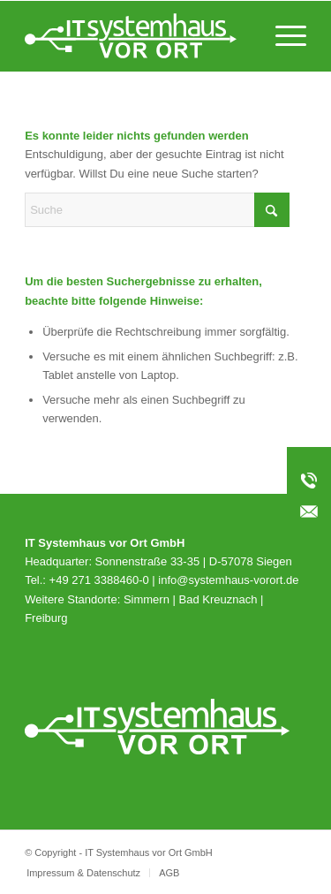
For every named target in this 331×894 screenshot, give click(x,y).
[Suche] (157, 210)
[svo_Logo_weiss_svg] (137, 36)
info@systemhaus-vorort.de (228, 580)
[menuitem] (282, 36)
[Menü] (282, 36)
